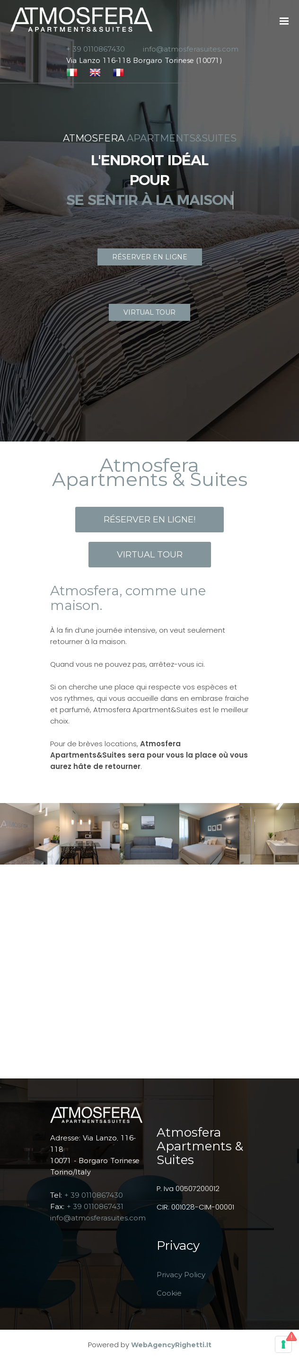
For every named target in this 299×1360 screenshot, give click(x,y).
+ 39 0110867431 (95, 1206)
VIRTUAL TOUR (149, 312)
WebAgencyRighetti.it (171, 1345)
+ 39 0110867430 (93, 1195)
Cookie (169, 1293)
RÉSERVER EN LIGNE (149, 257)
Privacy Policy (181, 1274)
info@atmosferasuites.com (98, 1217)
